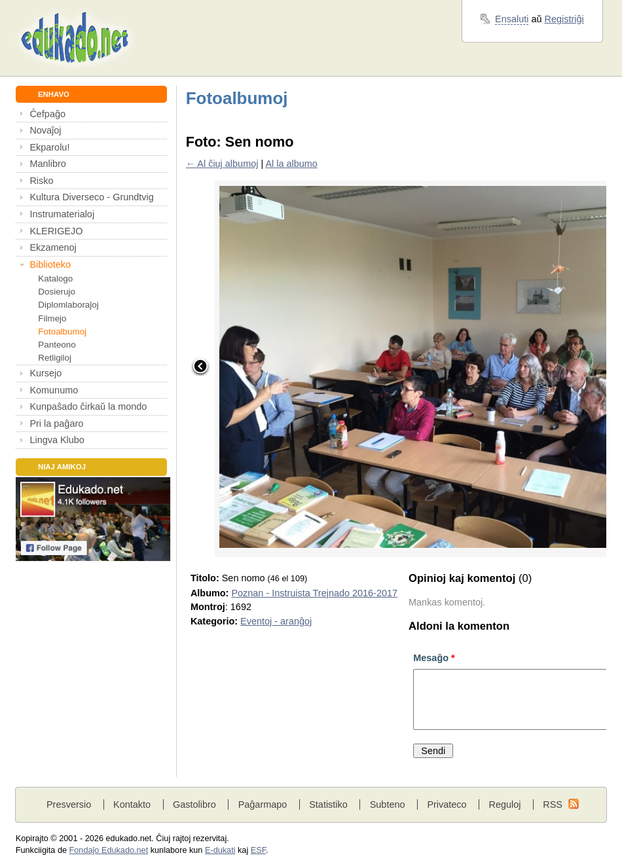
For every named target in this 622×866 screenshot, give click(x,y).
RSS (552, 804)
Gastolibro (194, 804)
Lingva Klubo (56, 440)
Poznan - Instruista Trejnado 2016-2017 (314, 593)
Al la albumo (291, 163)
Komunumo (53, 390)
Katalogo (55, 278)
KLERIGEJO (55, 231)
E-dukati (220, 850)
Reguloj (504, 804)
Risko (41, 180)
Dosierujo (56, 292)
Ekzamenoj (52, 247)
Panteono (56, 345)
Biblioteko (50, 264)
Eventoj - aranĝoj (276, 621)
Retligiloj (54, 358)
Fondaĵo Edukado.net (109, 850)
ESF (258, 850)
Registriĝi (564, 19)
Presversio (68, 804)
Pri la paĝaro (56, 423)
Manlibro (47, 163)
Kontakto (132, 804)
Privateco (446, 804)
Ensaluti (511, 19)
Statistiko (328, 804)
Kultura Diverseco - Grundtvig (91, 197)
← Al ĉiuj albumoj (222, 163)
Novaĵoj (45, 130)
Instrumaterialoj (61, 214)
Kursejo (45, 373)
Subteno (387, 804)
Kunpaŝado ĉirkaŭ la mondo (88, 406)
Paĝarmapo (262, 804)
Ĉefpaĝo (47, 114)
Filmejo (52, 318)
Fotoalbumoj (62, 331)
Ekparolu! (49, 147)
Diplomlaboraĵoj (68, 305)
